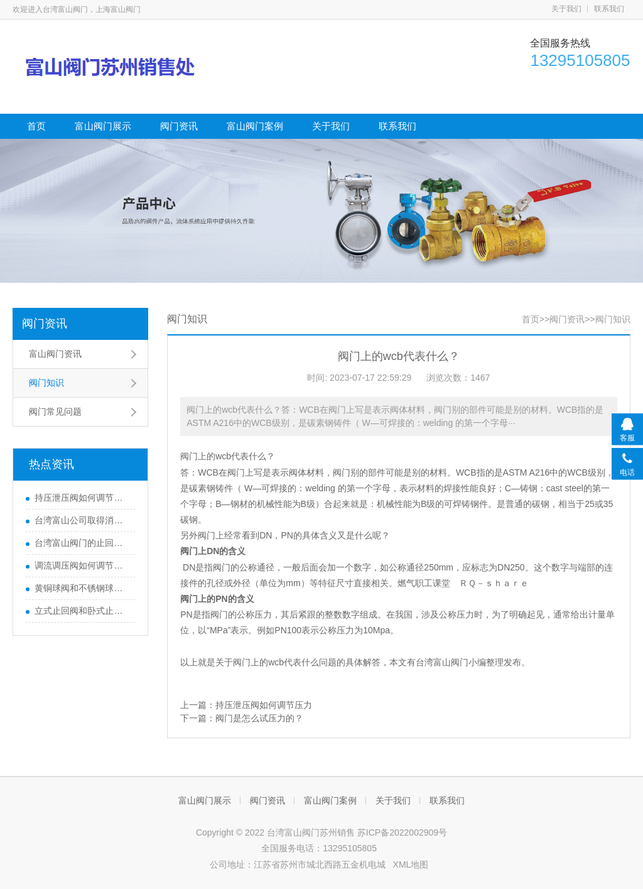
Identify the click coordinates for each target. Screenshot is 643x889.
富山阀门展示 (103, 126)
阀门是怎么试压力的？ (259, 718)
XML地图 (411, 864)
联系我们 (609, 8)
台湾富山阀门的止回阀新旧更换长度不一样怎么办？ (82, 543)
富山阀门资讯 (55, 354)
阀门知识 (46, 383)
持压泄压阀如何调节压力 (82, 498)
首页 (36, 126)
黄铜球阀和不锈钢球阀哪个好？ (82, 588)
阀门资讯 (179, 126)
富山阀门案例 (255, 126)
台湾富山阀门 (442, 662)
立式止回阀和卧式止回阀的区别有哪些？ (82, 611)
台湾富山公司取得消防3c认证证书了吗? (82, 520)
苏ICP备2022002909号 (402, 832)
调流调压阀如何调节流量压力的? (82, 565)
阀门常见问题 (55, 411)
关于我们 (566, 8)
